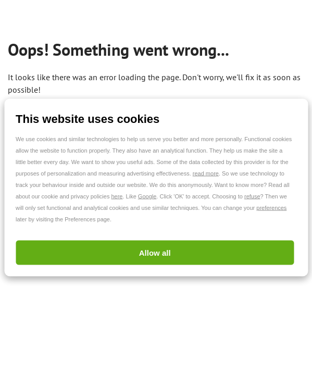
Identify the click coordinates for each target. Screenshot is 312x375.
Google (147, 196)
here (116, 196)
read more (206, 173)
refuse (252, 196)
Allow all (155, 252)
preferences (271, 208)
